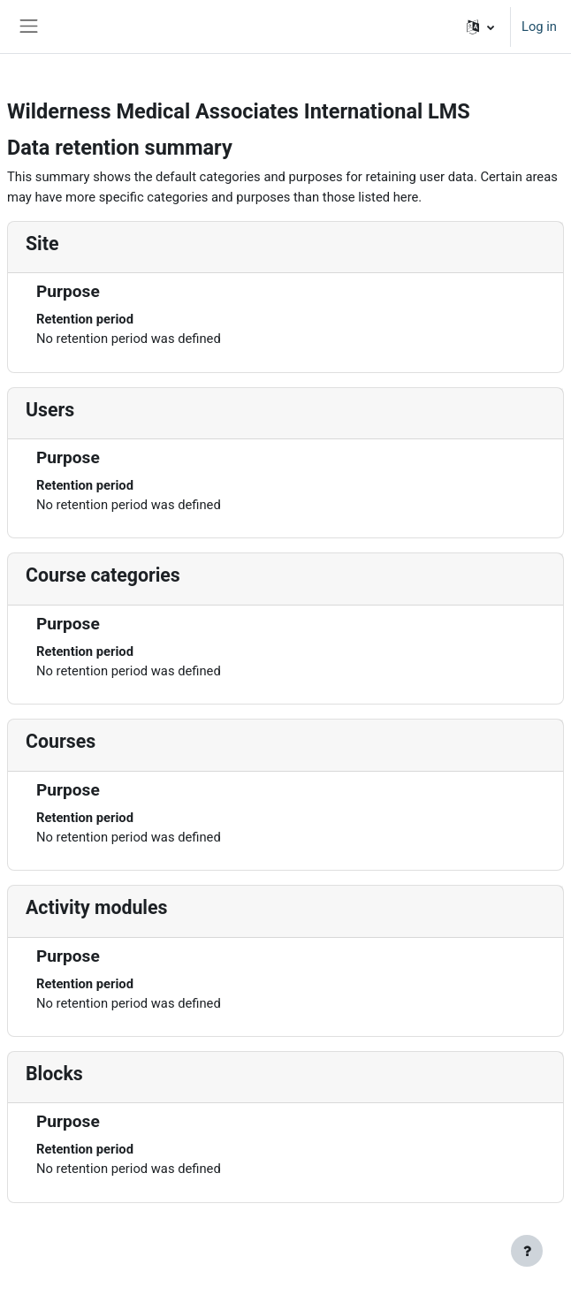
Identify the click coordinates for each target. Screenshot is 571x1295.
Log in (539, 26)
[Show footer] (527, 1251)
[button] (480, 26)
